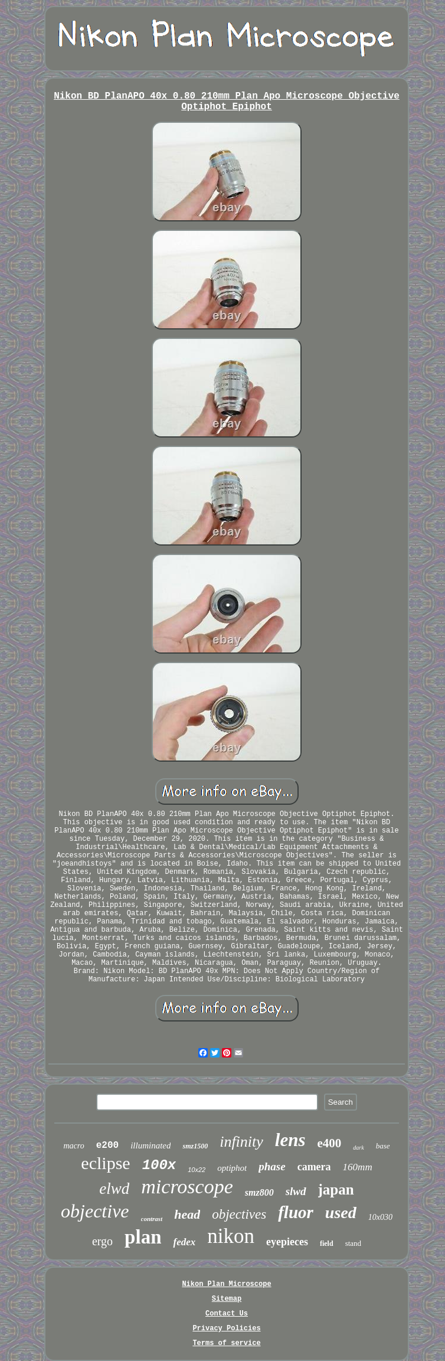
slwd (296, 1191)
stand (353, 1243)
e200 (107, 1145)
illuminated (150, 1145)
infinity (241, 1141)
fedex (184, 1242)
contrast (152, 1218)
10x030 (380, 1217)
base (383, 1145)
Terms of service (226, 1343)
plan (143, 1237)
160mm (357, 1167)
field (326, 1243)
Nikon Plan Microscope (226, 1284)
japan (336, 1189)
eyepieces (287, 1242)
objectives (239, 1214)
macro (73, 1145)
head (187, 1214)
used (340, 1212)
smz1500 (195, 1146)
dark (358, 1147)
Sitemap (226, 1299)
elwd (114, 1188)
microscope (187, 1186)
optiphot (232, 1168)
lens (290, 1140)
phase (272, 1166)
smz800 (259, 1192)
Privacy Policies (226, 1328)
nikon (230, 1236)
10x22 (196, 1169)
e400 (330, 1143)
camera (314, 1167)
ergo (102, 1241)
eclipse (105, 1163)
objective (95, 1211)
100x (159, 1165)
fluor (295, 1212)
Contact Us (226, 1314)
